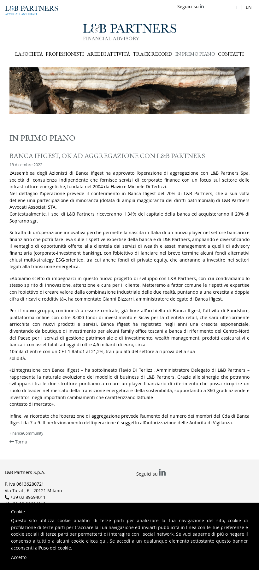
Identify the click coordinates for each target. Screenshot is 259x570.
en (249, 7)
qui (103, 541)
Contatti (231, 54)
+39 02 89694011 (28, 497)
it (236, 7)
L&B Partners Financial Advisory (129, 32)
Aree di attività (108, 54)
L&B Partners (31, 10)
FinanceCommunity (26, 433)
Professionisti (65, 54)
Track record (152, 54)
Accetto (18, 557)
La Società (29, 54)
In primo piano (195, 54)
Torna (18, 442)
